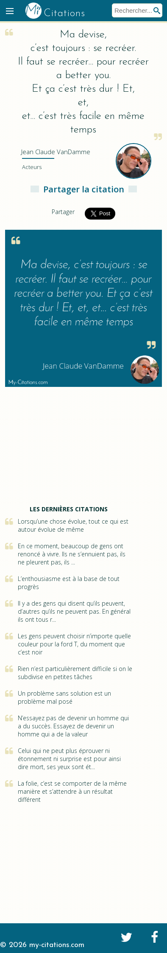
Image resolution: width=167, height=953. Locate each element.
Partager (63, 212)
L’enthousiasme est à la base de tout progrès (69, 583)
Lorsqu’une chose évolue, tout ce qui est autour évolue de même (73, 525)
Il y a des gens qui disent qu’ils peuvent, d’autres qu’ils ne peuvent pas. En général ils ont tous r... (74, 611)
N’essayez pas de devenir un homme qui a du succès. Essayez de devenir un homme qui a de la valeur (73, 726)
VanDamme (55, 151)
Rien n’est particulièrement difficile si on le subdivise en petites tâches (75, 673)
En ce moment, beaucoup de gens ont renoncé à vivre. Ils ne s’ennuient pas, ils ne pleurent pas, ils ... (71, 554)
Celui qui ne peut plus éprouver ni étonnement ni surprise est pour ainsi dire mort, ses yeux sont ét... (69, 759)
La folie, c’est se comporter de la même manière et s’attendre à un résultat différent (72, 791)
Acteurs (32, 167)
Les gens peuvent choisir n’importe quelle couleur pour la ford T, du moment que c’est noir (74, 644)
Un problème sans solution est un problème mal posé (64, 697)
